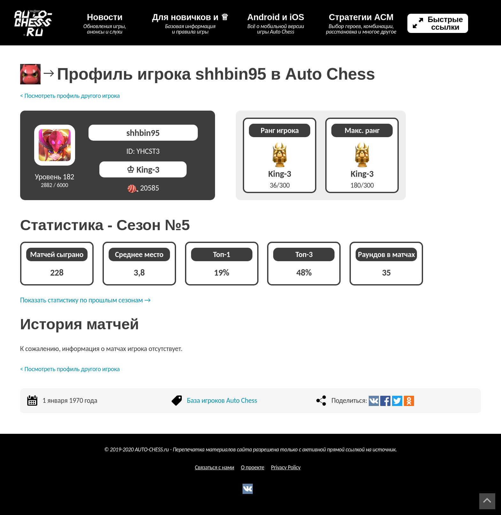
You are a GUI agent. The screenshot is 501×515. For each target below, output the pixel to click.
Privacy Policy (285, 467)
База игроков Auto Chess (222, 400)
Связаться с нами (214, 467)
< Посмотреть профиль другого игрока (70, 95)
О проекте (252, 467)
